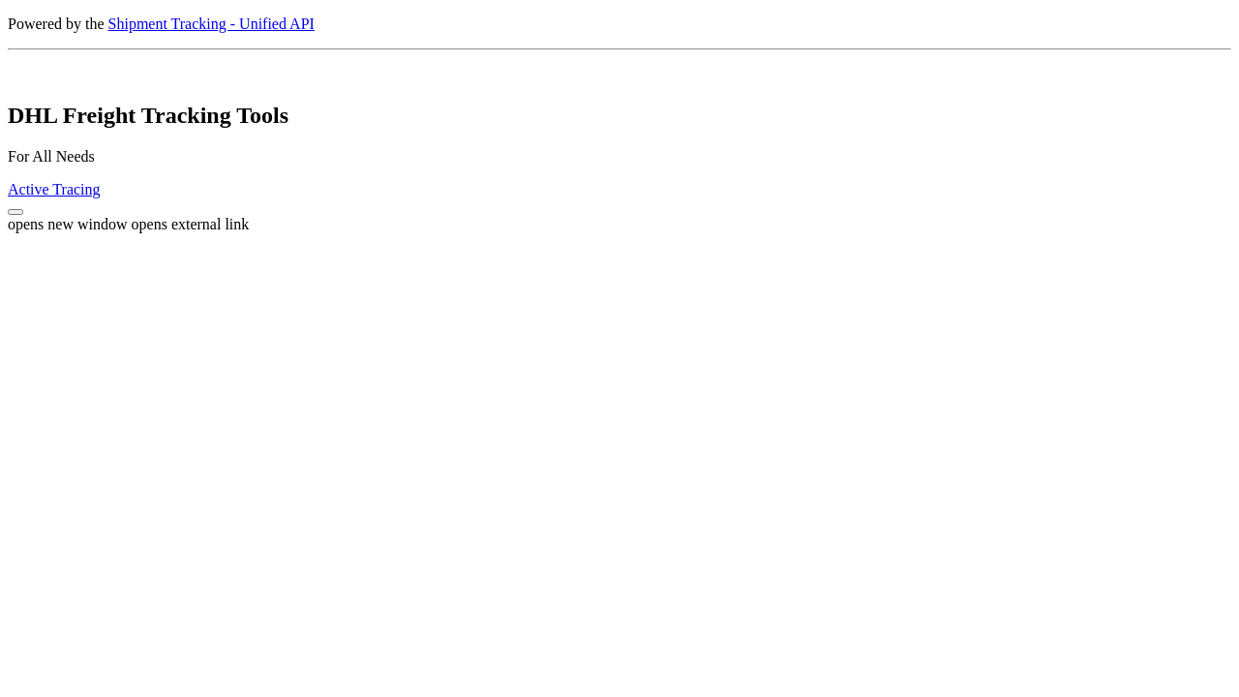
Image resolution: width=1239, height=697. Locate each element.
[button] (15, 212)
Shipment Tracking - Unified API (211, 23)
